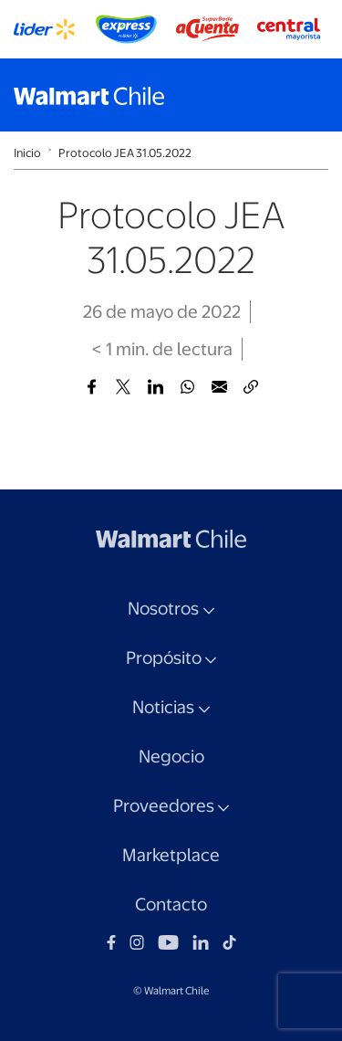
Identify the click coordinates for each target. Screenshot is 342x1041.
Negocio (171, 756)
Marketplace (171, 855)
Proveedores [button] (163, 805)
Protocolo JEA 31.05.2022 (125, 153)
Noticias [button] (163, 707)
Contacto (171, 904)
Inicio (27, 153)
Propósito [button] (164, 657)
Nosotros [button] (163, 608)
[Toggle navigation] (310, 95)
